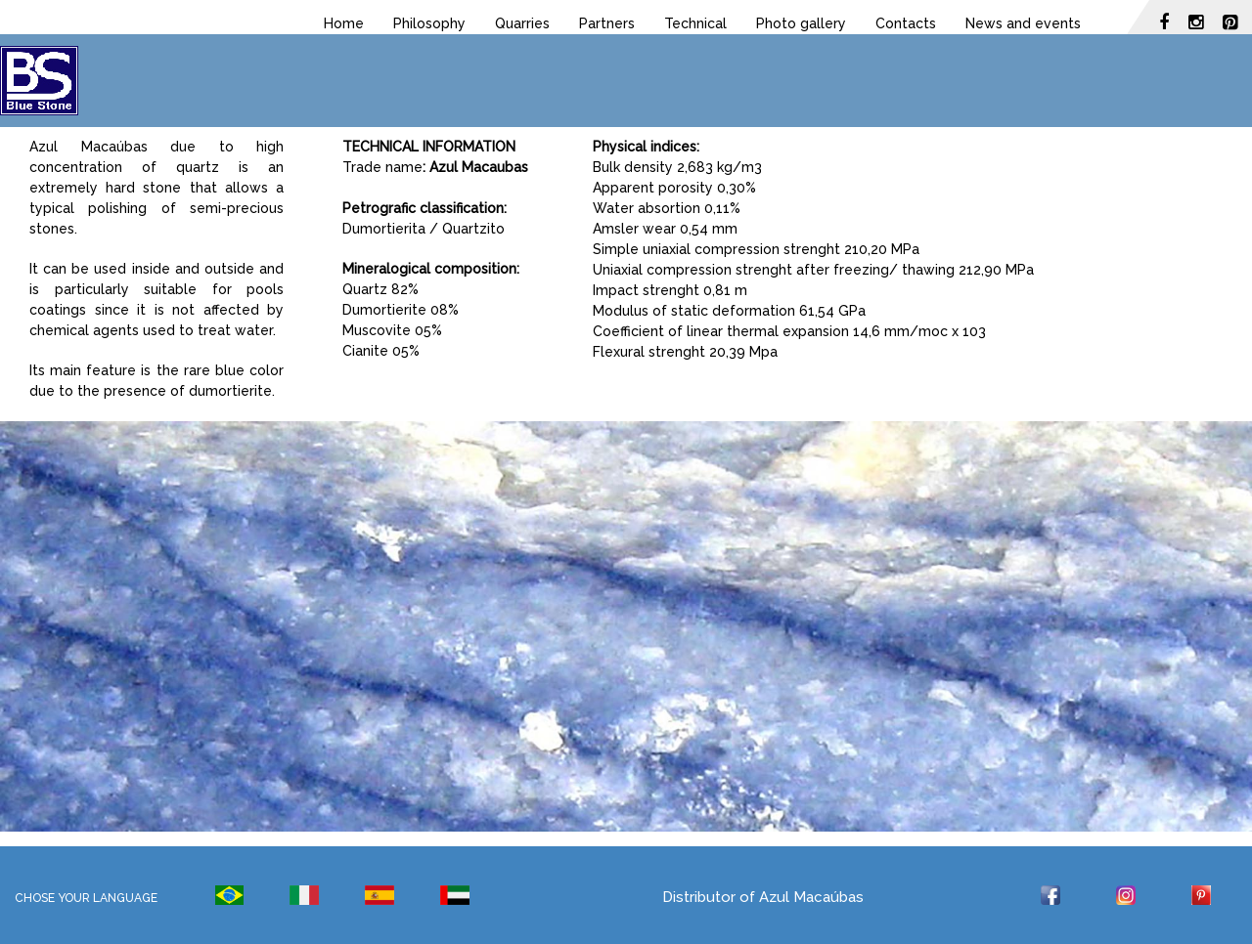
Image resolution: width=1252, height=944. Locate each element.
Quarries (522, 23)
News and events (1023, 23)
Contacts (905, 23)
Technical (695, 23)
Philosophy (429, 23)
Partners (607, 23)
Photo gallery (801, 23)
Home (344, 23)
